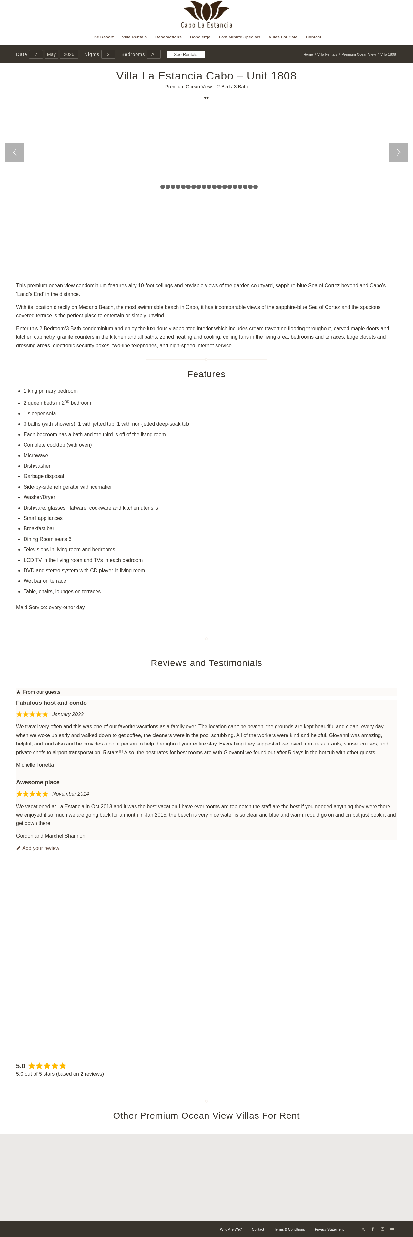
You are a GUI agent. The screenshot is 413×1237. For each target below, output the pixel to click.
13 (219, 187)
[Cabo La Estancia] (207, 14)
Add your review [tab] (37, 848)
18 (245, 187)
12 (214, 187)
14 (224, 187)
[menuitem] (102, 37)
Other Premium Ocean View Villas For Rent (206, 1116)
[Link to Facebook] (373, 1229)
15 (229, 187)
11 (209, 187)
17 (240, 187)
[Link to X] (363, 1229)
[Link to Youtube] (392, 1229)
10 (204, 187)
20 (255, 187)
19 (250, 187)
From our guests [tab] (38, 692)
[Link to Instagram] (382, 1229)
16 (235, 187)
